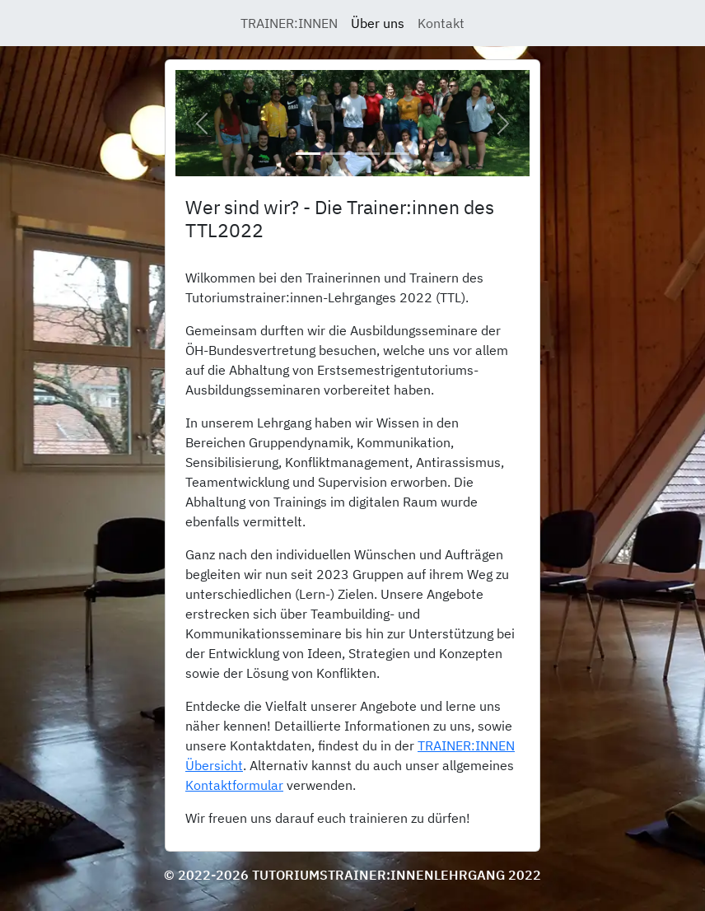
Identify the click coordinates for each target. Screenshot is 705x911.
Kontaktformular (234, 785)
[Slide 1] (308, 153)
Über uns (377, 23)
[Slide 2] (337, 153)
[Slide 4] (397, 153)
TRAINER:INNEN (289, 23)
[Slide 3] (367, 153)
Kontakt (441, 23)
